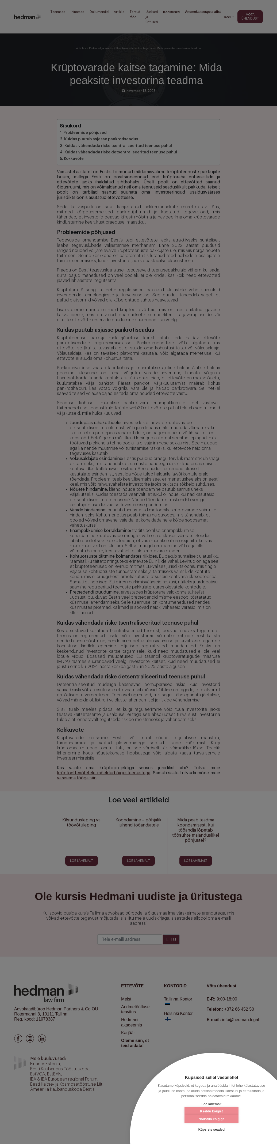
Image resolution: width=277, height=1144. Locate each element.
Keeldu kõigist (184, 1119)
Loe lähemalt (211, 1104)
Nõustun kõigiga (239, 1119)
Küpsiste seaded (211, 1129)
